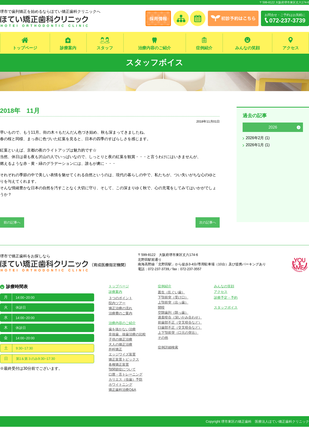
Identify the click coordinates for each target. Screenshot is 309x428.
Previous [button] (247, 128)
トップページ (25, 48)
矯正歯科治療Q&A (122, 390)
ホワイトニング (120, 385)
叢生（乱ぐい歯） (171, 293)
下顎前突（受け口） (173, 298)
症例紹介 (204, 48)
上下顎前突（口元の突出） (178, 333)
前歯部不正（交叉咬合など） (180, 324)
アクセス (290, 48)
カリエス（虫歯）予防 (125, 381)
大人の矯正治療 (120, 345)
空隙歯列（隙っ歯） (173, 313)
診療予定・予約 (226, 299)
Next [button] (299, 128)
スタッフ (105, 48)
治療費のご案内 (120, 314)
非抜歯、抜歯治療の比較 (127, 335)
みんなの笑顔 (247, 48)
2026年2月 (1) (258, 139)
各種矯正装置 (119, 365)
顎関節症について (122, 370)
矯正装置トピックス (124, 360)
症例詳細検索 (168, 348)
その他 (163, 339)
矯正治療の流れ (120, 309)
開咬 (161, 308)
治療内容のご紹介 (154, 48)
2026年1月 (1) (258, 146)
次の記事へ (207, 223)
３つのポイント (120, 299)
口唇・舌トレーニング (125, 375)
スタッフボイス (154, 63)
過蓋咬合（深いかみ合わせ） (180, 318)
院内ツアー (117, 304)
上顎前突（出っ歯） (173, 303)
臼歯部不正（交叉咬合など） (180, 328)
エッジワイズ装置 (122, 355)
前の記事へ (12, 223)
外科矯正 (115, 350)
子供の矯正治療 (120, 340)
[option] (273, 137)
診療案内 (68, 48)
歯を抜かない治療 (122, 330)
